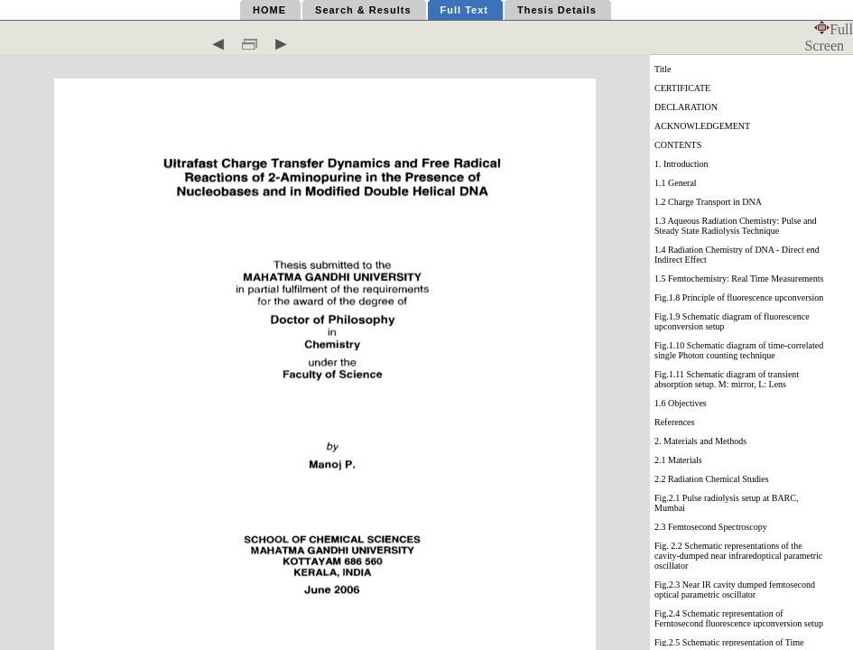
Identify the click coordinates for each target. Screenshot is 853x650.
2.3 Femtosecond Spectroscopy (710, 527)
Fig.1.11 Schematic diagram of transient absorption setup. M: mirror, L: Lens (726, 379)
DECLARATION (686, 107)
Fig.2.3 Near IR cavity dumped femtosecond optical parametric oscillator (734, 589)
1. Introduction (681, 164)
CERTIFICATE (682, 88)
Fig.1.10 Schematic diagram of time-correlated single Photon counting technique (738, 350)
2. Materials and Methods (700, 441)
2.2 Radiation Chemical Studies (711, 479)
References (674, 422)
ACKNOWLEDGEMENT (702, 126)
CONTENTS (677, 145)
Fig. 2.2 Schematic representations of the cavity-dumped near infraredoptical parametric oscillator (738, 556)
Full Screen (828, 37)
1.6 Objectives (680, 403)
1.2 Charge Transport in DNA (708, 202)
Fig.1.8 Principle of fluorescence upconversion (738, 297)
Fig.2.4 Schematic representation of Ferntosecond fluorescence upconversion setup (738, 618)
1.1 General (675, 183)
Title (663, 69)
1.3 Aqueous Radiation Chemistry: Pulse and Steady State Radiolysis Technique (735, 226)
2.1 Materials (678, 460)
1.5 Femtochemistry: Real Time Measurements (738, 278)
